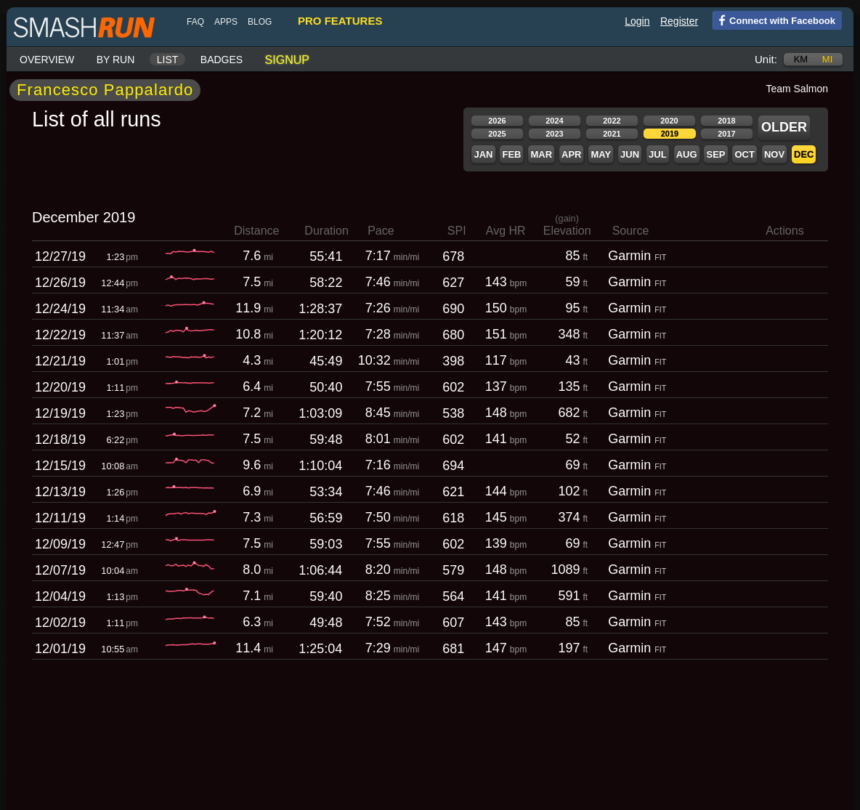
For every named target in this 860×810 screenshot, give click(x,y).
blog (260, 22)
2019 (669, 133)
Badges (221, 59)
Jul (658, 154)
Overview (47, 59)
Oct (744, 154)
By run (116, 59)
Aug (686, 154)
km (801, 59)
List (168, 59)
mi (827, 59)
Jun (629, 154)
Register (679, 21)
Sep (715, 154)
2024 (554, 120)
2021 (611, 133)
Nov (774, 154)
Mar (541, 154)
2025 (497, 133)
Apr (571, 154)
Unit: (766, 59)
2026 (497, 120)
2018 (726, 120)
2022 (611, 120)
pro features (340, 21)
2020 (669, 120)
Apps (226, 22)
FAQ (195, 22)
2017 (726, 133)
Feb (511, 154)
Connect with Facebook (774, 19)
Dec (804, 154)
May (601, 154)
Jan (483, 154)
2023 (554, 133)
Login (637, 21)
